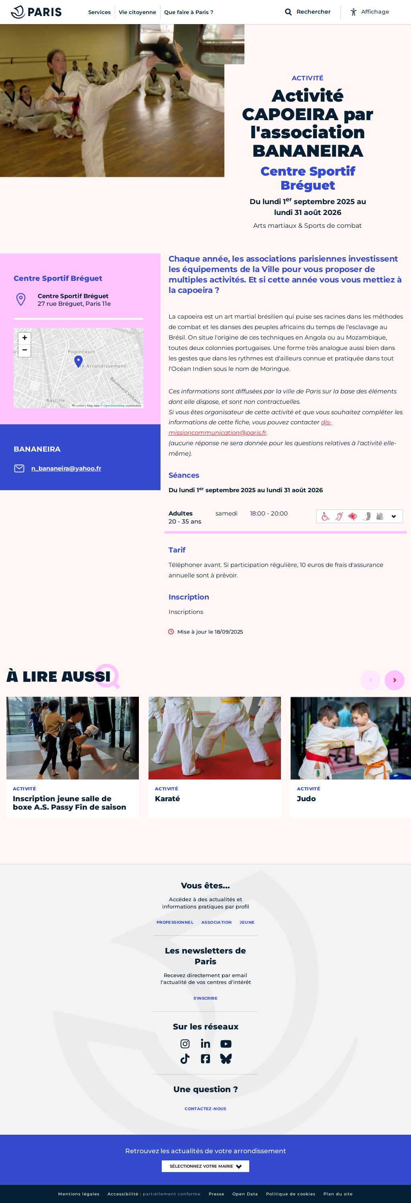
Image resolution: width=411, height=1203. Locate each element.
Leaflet (78, 405)
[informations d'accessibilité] (359, 516)
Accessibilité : (154, 1194)
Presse (216, 1194)
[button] (78, 361)
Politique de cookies (290, 1194)
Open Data (245, 1194)
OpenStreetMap (114, 405)
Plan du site (338, 1194)
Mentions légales (79, 1194)
